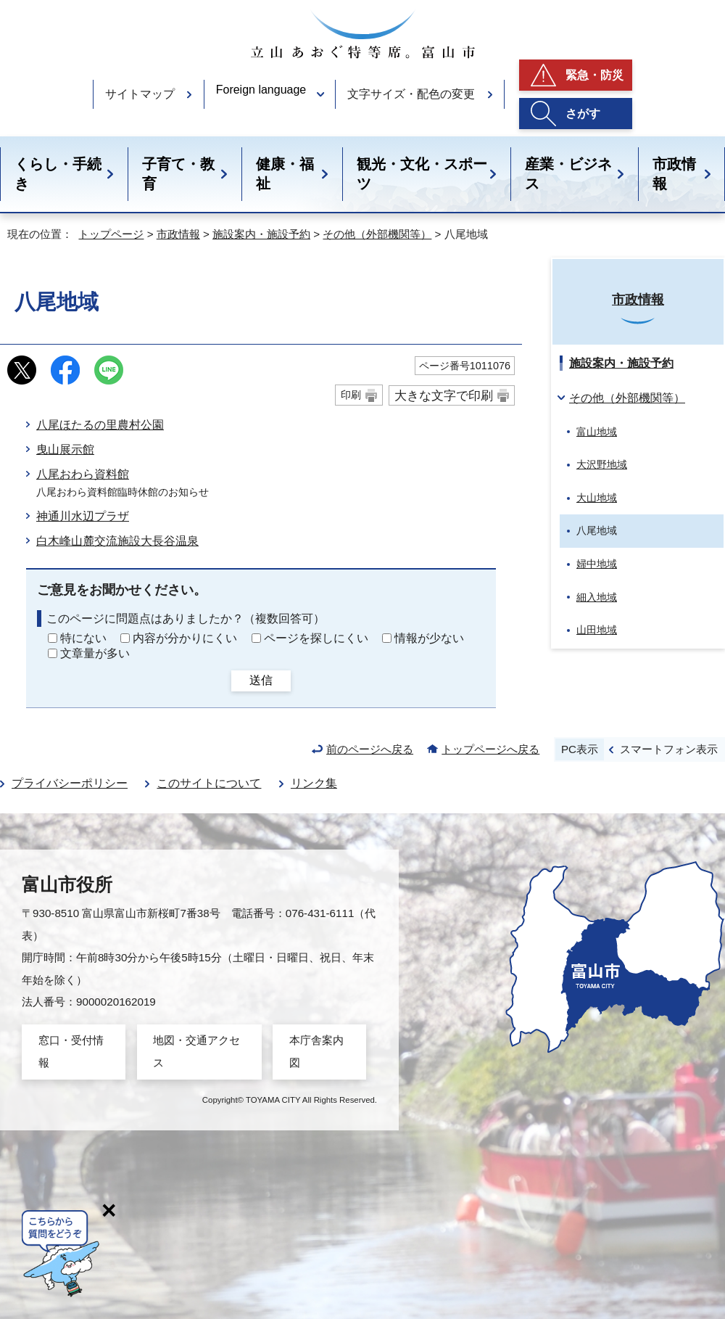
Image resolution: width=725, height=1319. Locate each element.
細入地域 (596, 597)
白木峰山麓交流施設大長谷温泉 (117, 541)
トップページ (111, 234)
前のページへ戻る (369, 749)
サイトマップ (140, 94)
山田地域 (596, 630)
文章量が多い (95, 653)
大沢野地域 (601, 464)
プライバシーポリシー (70, 783)
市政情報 (674, 174)
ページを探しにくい (316, 638)
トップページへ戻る (490, 749)
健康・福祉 (285, 174)
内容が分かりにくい (185, 638)
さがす (583, 113)
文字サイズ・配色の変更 (411, 94)
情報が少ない (429, 638)
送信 (261, 680)
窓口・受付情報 (71, 1051)
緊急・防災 (595, 75)
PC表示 (579, 749)
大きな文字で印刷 (443, 395)
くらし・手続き (58, 174)
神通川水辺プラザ (82, 516)
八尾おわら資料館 (82, 474)
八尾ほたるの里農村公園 (100, 425)
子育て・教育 (178, 174)
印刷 (351, 394)
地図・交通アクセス (196, 1051)
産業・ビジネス (568, 174)
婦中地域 (596, 564)
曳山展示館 (65, 449)
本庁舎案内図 (316, 1051)
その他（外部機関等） (377, 234)
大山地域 (596, 498)
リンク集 (314, 783)
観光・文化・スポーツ (422, 174)
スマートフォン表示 (669, 749)
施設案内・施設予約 (261, 234)
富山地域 (596, 431)
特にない (83, 638)
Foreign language (261, 89)
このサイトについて (209, 783)
